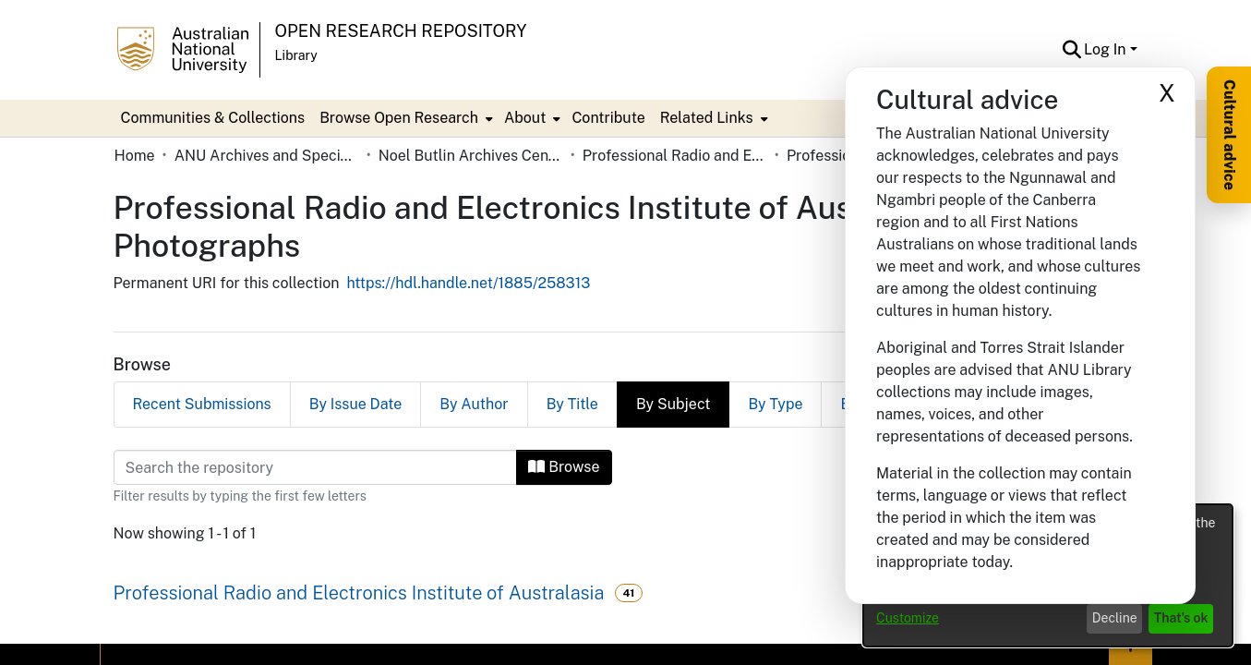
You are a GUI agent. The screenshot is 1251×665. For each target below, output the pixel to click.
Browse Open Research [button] (398, 118)
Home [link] (134, 155)
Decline (1114, 618)
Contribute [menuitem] (607, 118)
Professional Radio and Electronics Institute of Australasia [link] (675, 155)
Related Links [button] (706, 118)
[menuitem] (404, 118)
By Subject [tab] (673, 404)
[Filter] (316, 467)
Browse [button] (563, 467)
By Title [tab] (572, 404)
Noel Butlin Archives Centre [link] (471, 155)
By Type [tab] (775, 404)
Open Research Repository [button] (401, 31)
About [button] (525, 118)
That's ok (1181, 618)
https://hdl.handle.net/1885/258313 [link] (468, 283)
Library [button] (296, 55)
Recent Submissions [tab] (202, 404)
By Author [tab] (473, 404)
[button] (1071, 50)
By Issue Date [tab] (356, 404)
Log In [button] (1106, 49)
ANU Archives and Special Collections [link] (266, 155)
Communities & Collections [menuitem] (213, 118)
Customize (907, 618)
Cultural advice (1229, 134)
